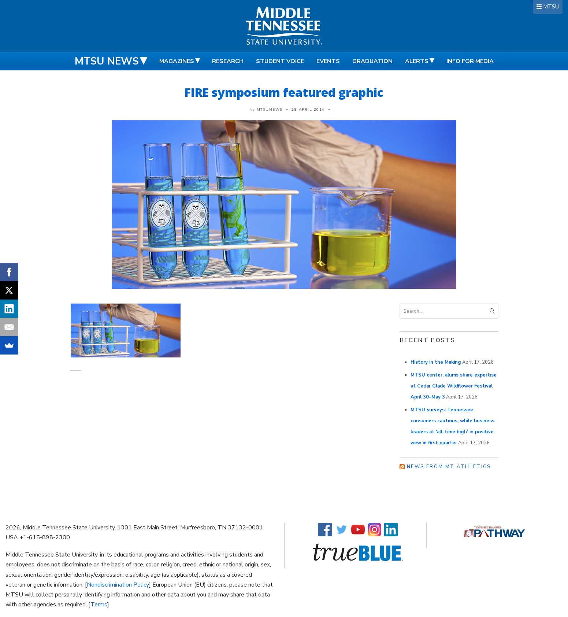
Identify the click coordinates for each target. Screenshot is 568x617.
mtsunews (270, 109)
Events (328, 61)
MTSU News (107, 61)
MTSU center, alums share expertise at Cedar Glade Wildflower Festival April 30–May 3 (454, 386)
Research (228, 61)
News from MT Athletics (449, 466)
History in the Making (436, 362)
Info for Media (470, 61)
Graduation (372, 61)
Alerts (416, 61)
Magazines (176, 61)
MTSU (551, 6)
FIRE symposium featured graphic (284, 92)
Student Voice (280, 61)
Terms (98, 605)
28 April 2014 (308, 109)
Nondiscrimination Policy (118, 585)
